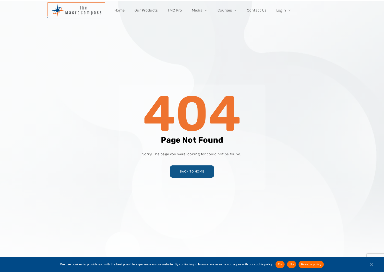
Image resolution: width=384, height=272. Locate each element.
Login (283, 10)
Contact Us (256, 10)
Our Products (146, 10)
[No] (371, 266)
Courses (227, 10)
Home (119, 10)
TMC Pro (175, 10)
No (291, 264)
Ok (280, 264)
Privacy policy (311, 264)
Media (200, 10)
